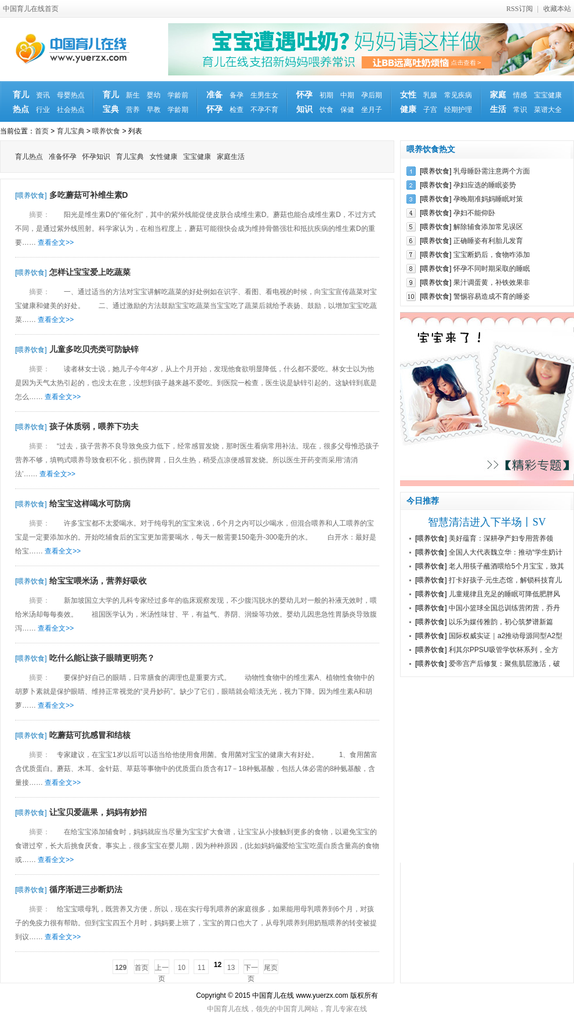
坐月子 (371, 110)
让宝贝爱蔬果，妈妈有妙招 (98, 812)
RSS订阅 (519, 9)
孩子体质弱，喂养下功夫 (94, 426)
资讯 (43, 95)
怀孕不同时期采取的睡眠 (491, 269)
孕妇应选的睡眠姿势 (484, 185)
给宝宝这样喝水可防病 (89, 503)
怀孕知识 (304, 102)
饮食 (326, 110)
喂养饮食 (106, 131)
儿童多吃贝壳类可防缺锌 (94, 349)
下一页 (251, 969)
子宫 (430, 110)
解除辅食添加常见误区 (488, 227)
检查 (237, 110)
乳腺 (430, 95)
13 (231, 968)
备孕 (237, 95)
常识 (520, 110)
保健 (347, 110)
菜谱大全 (548, 110)
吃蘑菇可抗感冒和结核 (89, 735)
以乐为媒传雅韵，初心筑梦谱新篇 (501, 622)
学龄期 (178, 110)
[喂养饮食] (31, 195)
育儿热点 (21, 102)
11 (201, 968)
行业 (43, 110)
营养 (133, 110)
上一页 (162, 969)
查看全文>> (56, 242)
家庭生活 (498, 102)
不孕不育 (264, 110)
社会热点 (71, 110)
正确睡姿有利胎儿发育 (488, 241)
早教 (154, 110)
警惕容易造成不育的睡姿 (491, 296)
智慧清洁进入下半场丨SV (487, 522)
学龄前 (178, 95)
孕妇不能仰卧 (474, 213)
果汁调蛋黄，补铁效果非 (491, 282)
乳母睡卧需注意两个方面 (491, 171)
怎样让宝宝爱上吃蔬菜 (89, 272)
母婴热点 (71, 95)
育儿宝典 (111, 102)
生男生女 (264, 95)
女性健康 (408, 102)
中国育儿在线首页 (31, 9)
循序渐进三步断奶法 (85, 889)
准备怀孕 (214, 102)
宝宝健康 (548, 95)
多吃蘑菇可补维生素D (88, 195)
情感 (520, 95)
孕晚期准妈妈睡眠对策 (488, 199)
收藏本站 (557, 9)
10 (181, 968)
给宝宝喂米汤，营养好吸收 (98, 580)
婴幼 (154, 95)
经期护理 (458, 110)
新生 (133, 95)
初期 (326, 95)
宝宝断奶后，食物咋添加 (491, 255)
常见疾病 (458, 95)
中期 (347, 95)
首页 (42, 131)
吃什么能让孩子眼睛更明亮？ (102, 657)
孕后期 (371, 95)
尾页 (271, 968)
